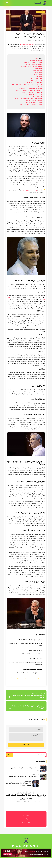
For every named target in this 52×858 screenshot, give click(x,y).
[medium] (17, 846)
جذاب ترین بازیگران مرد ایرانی (26, 44)
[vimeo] (34, 846)
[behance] (20, 846)
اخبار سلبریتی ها (40, 12)
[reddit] (31, 846)
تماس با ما (26, 815)
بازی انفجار (37, 3)
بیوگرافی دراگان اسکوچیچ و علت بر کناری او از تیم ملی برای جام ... (18, 784)
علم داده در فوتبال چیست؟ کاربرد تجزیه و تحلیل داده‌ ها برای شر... (23, 769)
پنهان (36, 58)
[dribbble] (24, 846)
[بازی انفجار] (44, 3)
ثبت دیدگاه (26, 745)
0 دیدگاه (31, 40)
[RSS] (13, 846)
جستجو (10, 755)
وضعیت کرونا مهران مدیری (29, 190)
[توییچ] (37, 846)
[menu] (7, 3)
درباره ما (26, 819)
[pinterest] (27, 846)
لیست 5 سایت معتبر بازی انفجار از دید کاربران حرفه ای (24, 777)
